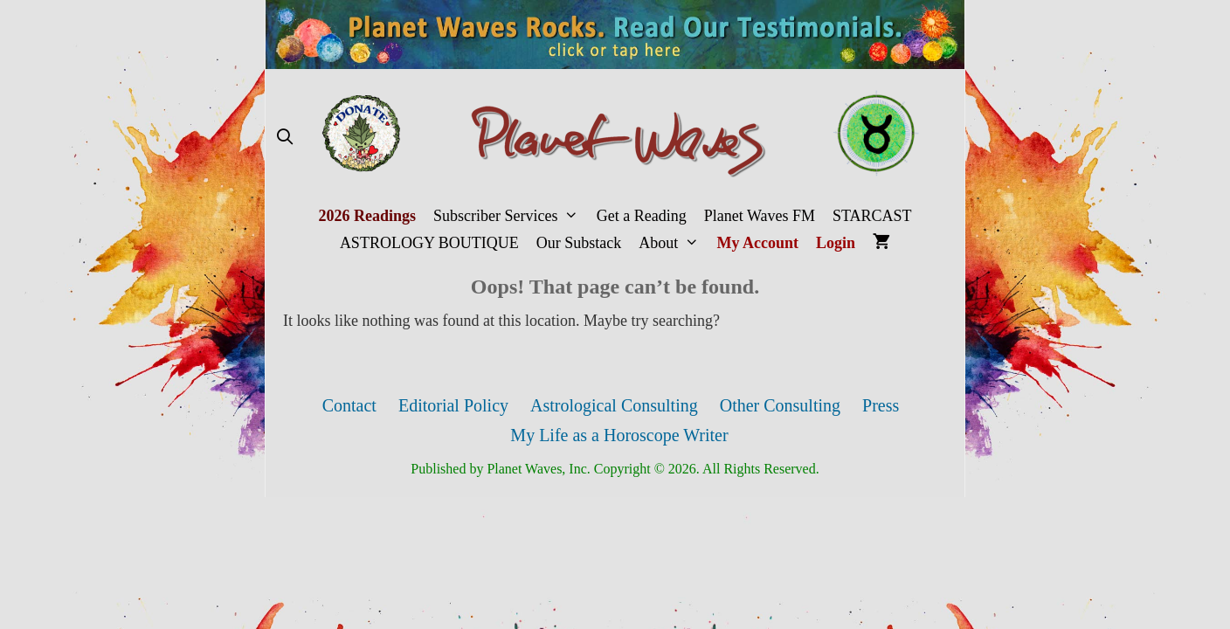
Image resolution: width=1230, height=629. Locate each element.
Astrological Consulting (614, 405)
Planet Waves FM (759, 216)
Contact (349, 405)
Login (835, 243)
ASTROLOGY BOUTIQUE (429, 243)
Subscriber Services (510, 216)
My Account (758, 243)
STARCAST (872, 216)
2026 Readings (367, 216)
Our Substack (579, 243)
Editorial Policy (453, 405)
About (673, 243)
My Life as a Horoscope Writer (619, 435)
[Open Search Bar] (284, 137)
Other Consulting (780, 405)
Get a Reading (642, 216)
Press (880, 405)
